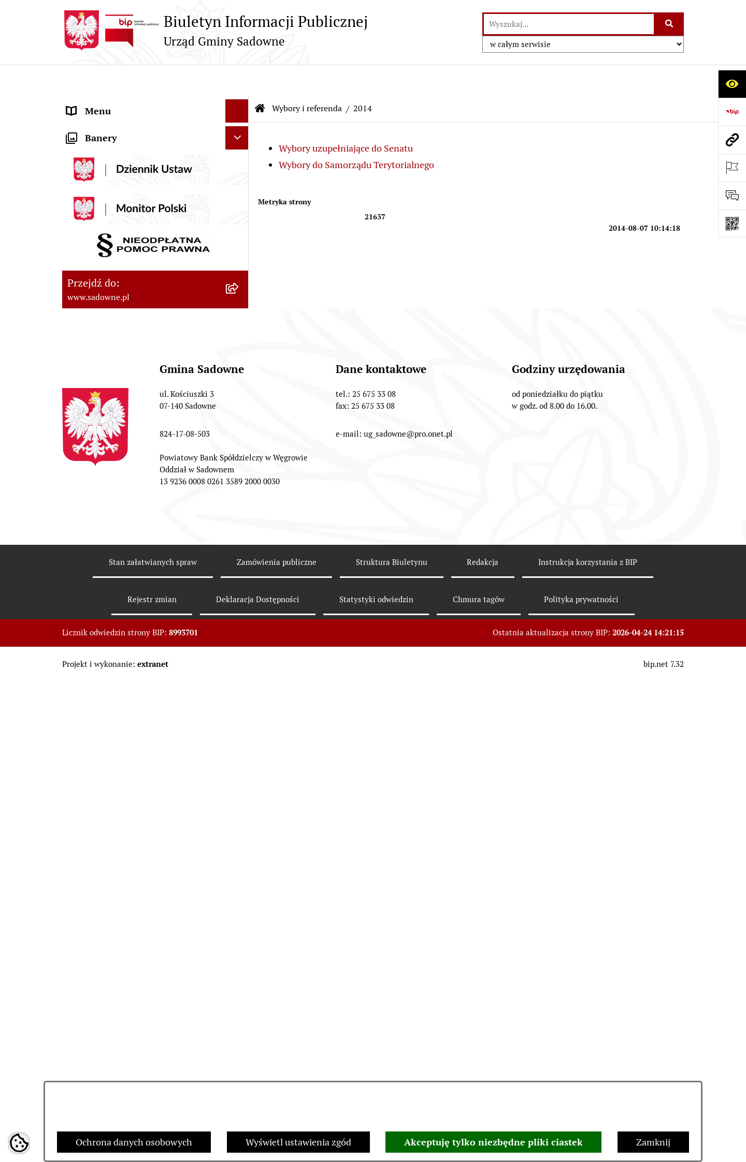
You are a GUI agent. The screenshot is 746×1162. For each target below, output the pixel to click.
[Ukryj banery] (237, 734)
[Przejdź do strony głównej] (215, 30)
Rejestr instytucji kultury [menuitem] (117, 303)
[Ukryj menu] (237, 80)
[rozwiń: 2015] (239, 474)
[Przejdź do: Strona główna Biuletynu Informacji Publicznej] (260, 77)
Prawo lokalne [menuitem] (96, 173)
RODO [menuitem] (79, 707)
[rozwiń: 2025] (239, 654)
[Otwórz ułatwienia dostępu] (732, 84)
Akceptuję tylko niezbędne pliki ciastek (493, 1142)
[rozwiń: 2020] (239, 564)
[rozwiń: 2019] (239, 534)
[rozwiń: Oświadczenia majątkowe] (239, 234)
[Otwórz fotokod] (732, 223)
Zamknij (653, 1142)
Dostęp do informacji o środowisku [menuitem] (138, 280)
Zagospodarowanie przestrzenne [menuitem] (134, 684)
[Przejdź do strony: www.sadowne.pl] (732, 140)
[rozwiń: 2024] (239, 624)
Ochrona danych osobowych (134, 1142)
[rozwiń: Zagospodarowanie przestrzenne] (239, 684)
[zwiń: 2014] (239, 356)
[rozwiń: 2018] (239, 504)
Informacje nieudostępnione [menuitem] (125, 257)
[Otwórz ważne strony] (732, 168)
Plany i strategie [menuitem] (100, 150)
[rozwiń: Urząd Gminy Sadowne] (239, 103)
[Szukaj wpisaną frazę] (669, 24)
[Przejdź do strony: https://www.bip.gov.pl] (732, 112)
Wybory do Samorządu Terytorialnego (356, 134)
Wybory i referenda (307, 77)
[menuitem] (155, 356)
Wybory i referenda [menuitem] (106, 327)
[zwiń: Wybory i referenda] (239, 327)
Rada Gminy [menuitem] (92, 126)
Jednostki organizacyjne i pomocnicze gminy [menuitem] (144, 203)
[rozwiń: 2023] (239, 594)
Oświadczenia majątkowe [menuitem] (118, 234)
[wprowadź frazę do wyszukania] (568, 24)
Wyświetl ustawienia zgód (298, 1142)
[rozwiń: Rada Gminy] (239, 127)
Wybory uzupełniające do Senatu (346, 117)
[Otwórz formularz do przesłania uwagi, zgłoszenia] (732, 196)
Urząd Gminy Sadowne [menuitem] (113, 103)
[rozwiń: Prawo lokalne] (239, 173)
